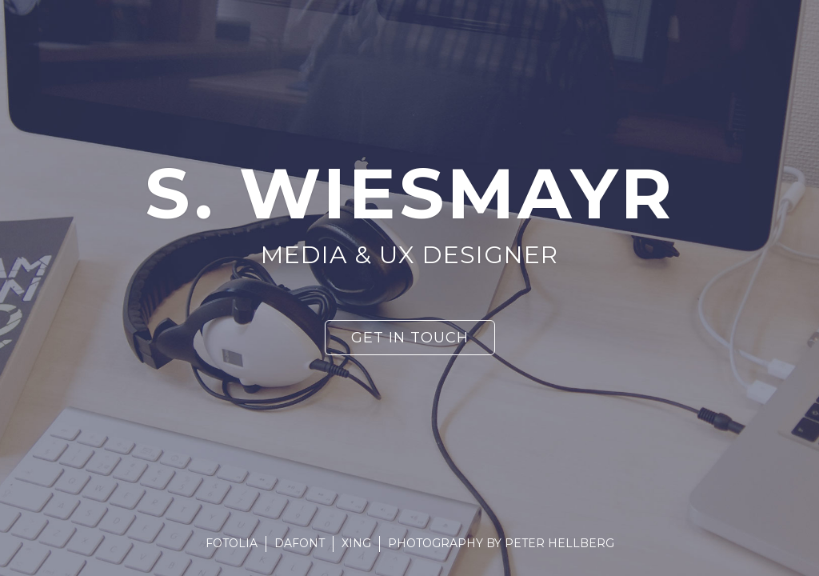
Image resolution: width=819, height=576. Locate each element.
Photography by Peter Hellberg (501, 543)
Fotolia (232, 543)
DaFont (299, 543)
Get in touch (410, 337)
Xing (356, 543)
